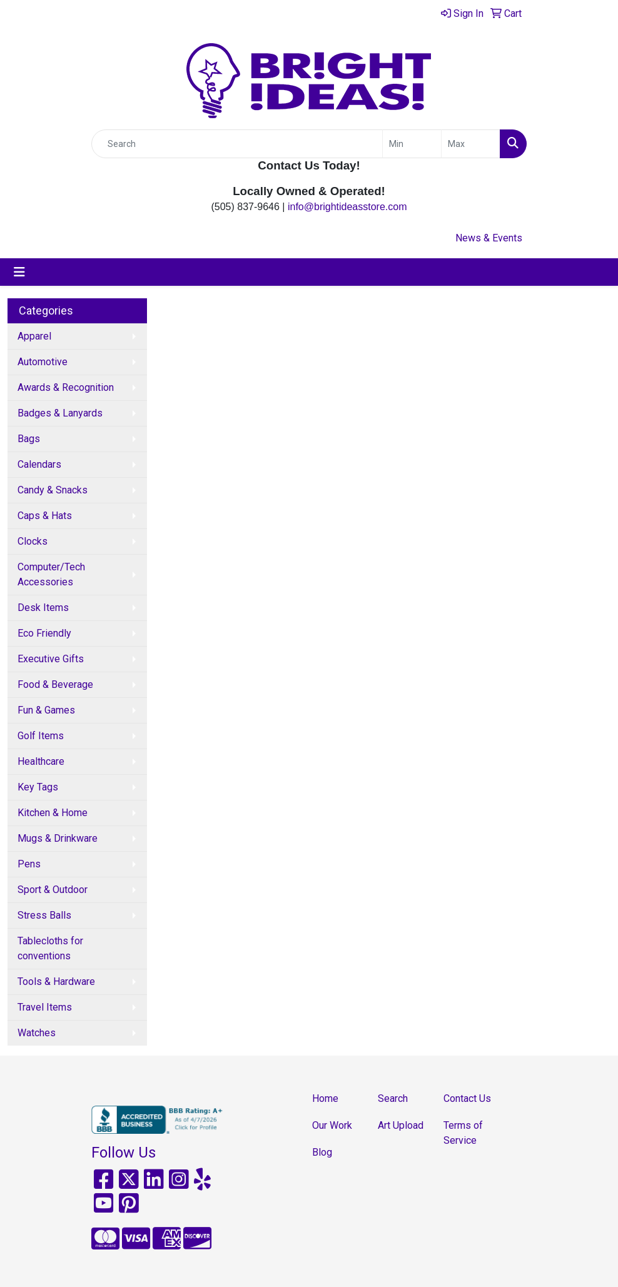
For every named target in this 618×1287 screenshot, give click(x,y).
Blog (322, 1152)
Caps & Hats (45, 516)
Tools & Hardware (56, 981)
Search (393, 1098)
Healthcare (41, 761)
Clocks (33, 541)
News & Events (488, 238)
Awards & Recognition (66, 387)
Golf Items (41, 736)
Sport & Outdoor (53, 890)
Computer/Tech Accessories (51, 574)
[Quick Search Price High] (470, 143)
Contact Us (467, 1098)
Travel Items (45, 1007)
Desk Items (43, 607)
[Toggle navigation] (19, 272)
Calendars (39, 464)
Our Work (332, 1125)
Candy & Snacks (53, 490)
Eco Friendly (44, 633)
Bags (29, 439)
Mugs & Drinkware (58, 838)
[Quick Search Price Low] (412, 143)
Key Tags (38, 787)
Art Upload (400, 1125)
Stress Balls (44, 915)
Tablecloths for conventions (50, 948)
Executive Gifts (51, 659)
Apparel (34, 336)
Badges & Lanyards (60, 413)
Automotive (43, 362)
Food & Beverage (55, 684)
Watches (37, 1033)
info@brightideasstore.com (347, 206)
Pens (29, 864)
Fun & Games (46, 710)
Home (325, 1098)
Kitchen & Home (53, 813)
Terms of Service (463, 1132)
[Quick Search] (237, 143)
